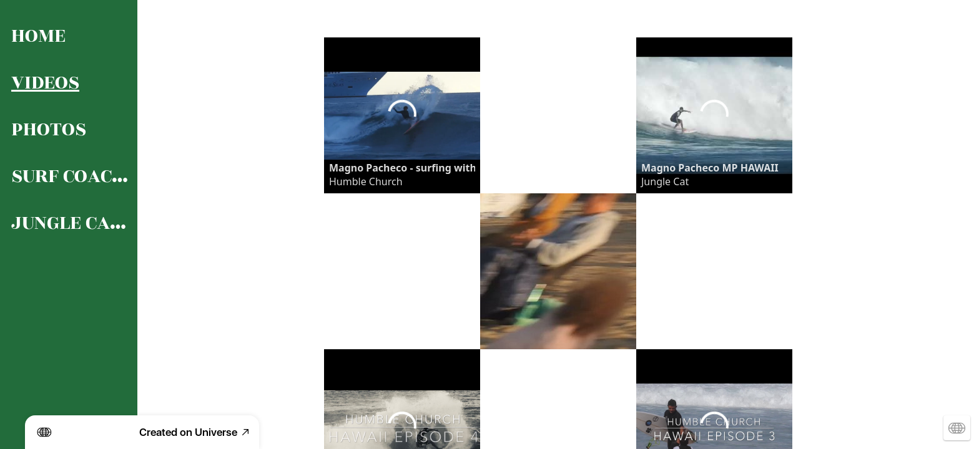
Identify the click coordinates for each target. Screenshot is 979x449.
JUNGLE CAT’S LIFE (70, 223)
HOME (38, 36)
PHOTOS (48, 129)
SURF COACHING (70, 176)
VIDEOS (45, 82)
